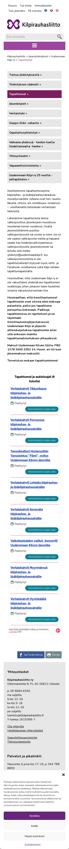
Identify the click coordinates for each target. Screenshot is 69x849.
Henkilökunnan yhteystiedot (25, 731)
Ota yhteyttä (15, 726)
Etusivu (12, 5)
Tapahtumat (17, 94)
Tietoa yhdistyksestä (24, 75)
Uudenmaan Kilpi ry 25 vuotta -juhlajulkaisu (30, 177)
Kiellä (34, 826)
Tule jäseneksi (16, 11)
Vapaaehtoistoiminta (24, 166)
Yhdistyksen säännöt (24, 84)
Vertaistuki (17, 113)
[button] (63, 775)
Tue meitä (25, 5)
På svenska (34, 11)
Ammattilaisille (43, 5)
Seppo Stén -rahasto (24, 123)
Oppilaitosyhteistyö (23, 133)
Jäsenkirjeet (17, 104)
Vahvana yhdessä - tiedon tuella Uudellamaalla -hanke (32, 144)
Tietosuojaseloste (19, 742)
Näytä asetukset (35, 836)
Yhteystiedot (18, 156)
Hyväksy (34, 815)
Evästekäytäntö (33, 844)
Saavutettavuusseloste (22, 738)
